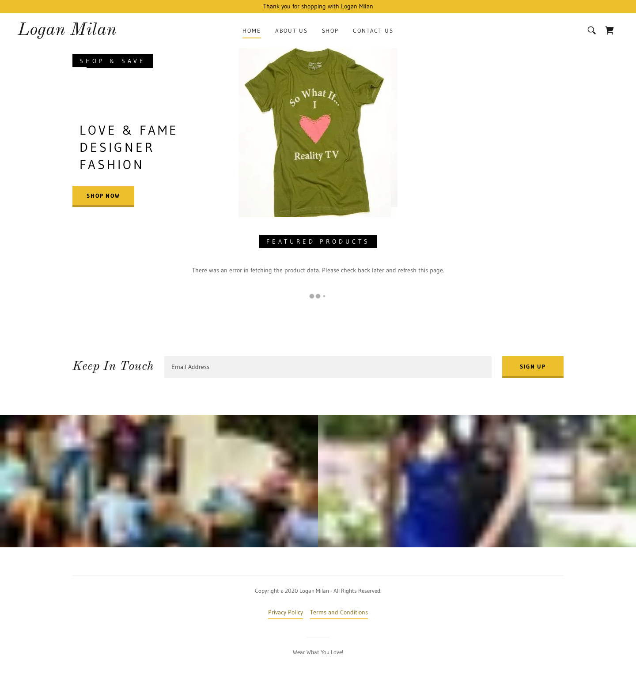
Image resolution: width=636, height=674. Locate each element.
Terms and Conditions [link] (339, 612)
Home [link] (251, 30)
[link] (67, 33)
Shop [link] (330, 30)
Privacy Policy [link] (285, 612)
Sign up (533, 366)
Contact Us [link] (373, 30)
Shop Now (103, 195)
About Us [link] (291, 30)
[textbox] (328, 367)
